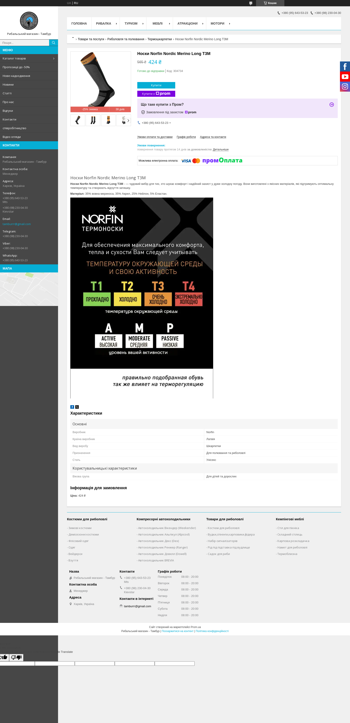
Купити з (156, 94)
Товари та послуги (91, 39)
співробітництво (14, 128)
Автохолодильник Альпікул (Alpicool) (164, 534)
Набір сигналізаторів (223, 541)
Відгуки (8, 111)
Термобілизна (287, 554)
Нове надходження (16, 76)
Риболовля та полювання (125, 39)
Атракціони (187, 23)
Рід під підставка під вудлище (229, 547)
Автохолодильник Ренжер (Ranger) (163, 547)
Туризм (131, 23)
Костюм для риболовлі (224, 528)
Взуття (73, 560)
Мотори (217, 23)
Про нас (8, 102)
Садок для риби (219, 554)
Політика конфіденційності (212, 631)
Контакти (9, 119)
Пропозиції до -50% (16, 67)
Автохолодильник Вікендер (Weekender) (167, 528)
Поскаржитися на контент (178, 631)
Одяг (72, 547)
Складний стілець (289, 534)
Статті (7, 93)
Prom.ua (196, 627)
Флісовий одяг (79, 541)
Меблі (157, 23)
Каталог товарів (14, 58)
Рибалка (103, 23)
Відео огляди (12, 137)
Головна (79, 23)
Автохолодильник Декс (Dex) (158, 541)
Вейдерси (75, 554)
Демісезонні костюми (84, 534)
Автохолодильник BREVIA (156, 560)
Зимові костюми (80, 528)
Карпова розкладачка (293, 541)
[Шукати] (53, 42)
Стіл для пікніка (288, 528)
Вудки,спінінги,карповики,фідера (231, 534)
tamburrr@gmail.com (17, 224)
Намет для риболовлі (292, 547)
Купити (156, 85)
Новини (8, 84)
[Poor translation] (16, 657)
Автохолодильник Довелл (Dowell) (162, 554)
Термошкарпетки (160, 39)
